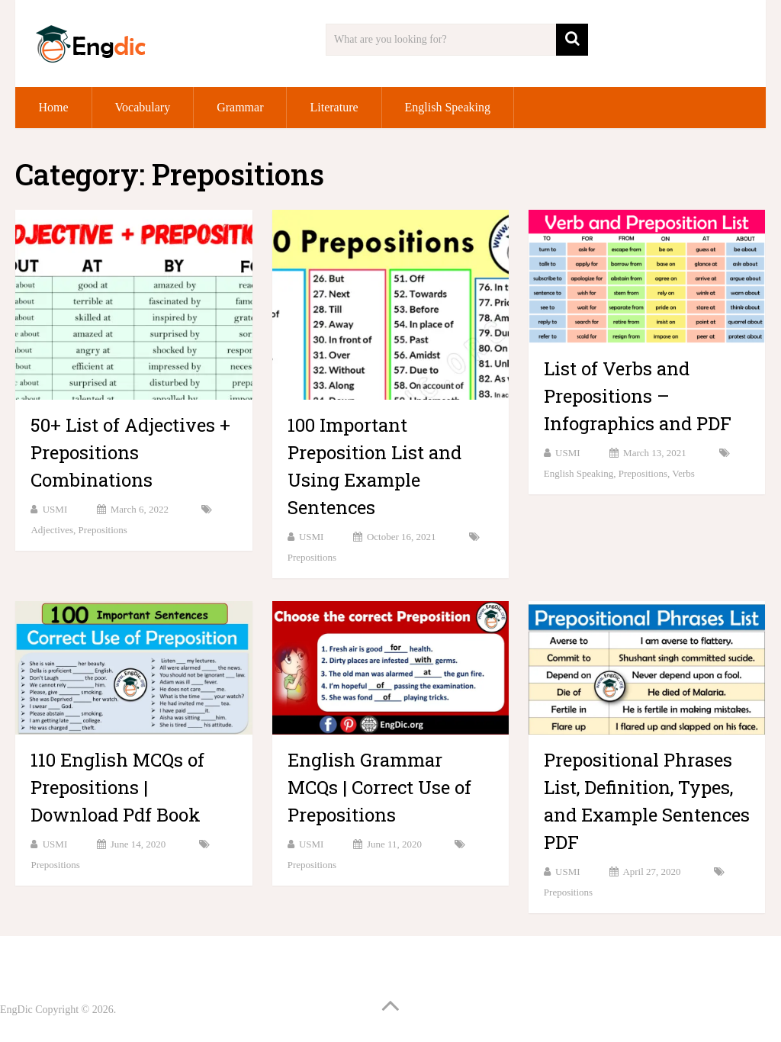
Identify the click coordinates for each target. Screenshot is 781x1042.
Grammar (240, 107)
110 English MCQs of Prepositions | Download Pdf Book (117, 787)
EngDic (16, 1009)
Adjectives (52, 529)
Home (53, 107)
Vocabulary (143, 107)
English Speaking (447, 107)
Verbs (683, 473)
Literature (334, 107)
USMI (55, 509)
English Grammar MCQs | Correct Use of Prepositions (379, 787)
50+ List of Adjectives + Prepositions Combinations (130, 452)
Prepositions (103, 529)
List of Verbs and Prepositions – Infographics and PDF (637, 396)
